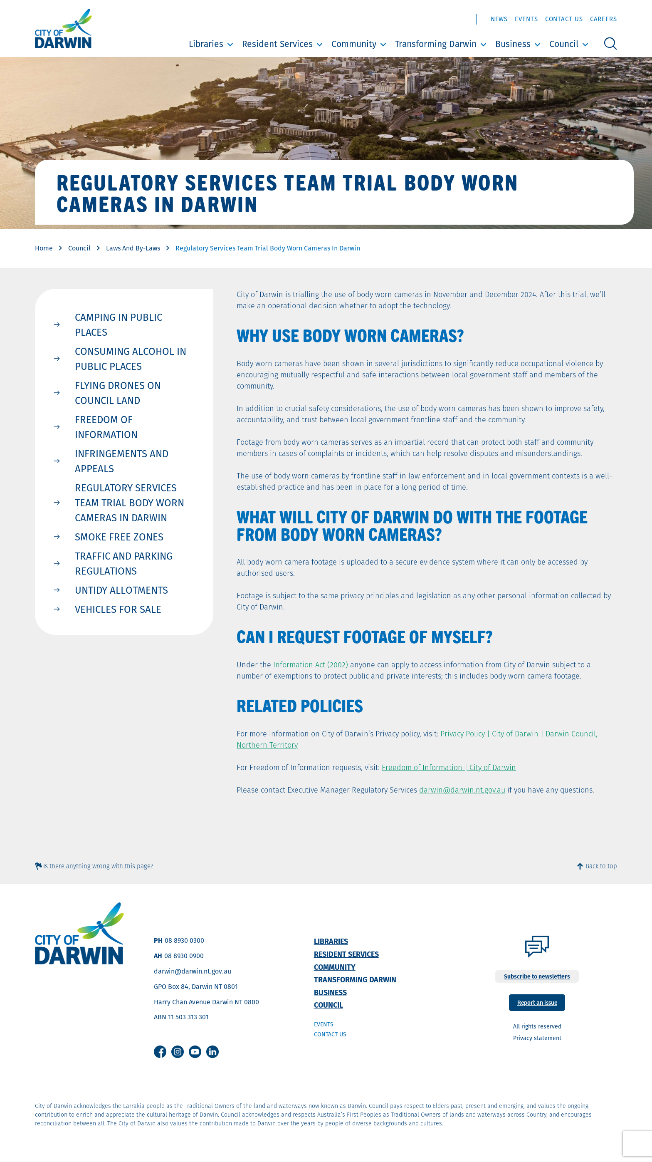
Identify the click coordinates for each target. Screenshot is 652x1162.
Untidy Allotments (121, 590)
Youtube (195, 1052)
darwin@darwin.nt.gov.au (462, 790)
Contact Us (564, 19)
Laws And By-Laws (133, 248)
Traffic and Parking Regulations (124, 563)
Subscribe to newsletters (537, 976)
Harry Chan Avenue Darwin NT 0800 (206, 1002)
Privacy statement (537, 1038)
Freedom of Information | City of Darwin (449, 767)
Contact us (330, 1034)
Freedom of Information (106, 426)
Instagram (177, 1052)
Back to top (601, 866)
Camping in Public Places (118, 324)
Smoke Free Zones (119, 537)
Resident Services (277, 44)
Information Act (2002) (310, 664)
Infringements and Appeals (121, 461)
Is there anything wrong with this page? (98, 866)
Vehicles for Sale (118, 609)
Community (353, 44)
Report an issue (537, 1002)
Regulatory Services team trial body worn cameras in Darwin (129, 503)
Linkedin (212, 1052)
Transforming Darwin (436, 44)
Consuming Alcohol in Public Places (130, 358)
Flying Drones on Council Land (118, 392)
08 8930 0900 (184, 956)
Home (44, 248)
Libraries (206, 44)
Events (526, 19)
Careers (603, 19)
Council (563, 44)
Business (513, 44)
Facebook (160, 1052)
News (499, 19)
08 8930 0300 (184, 940)
